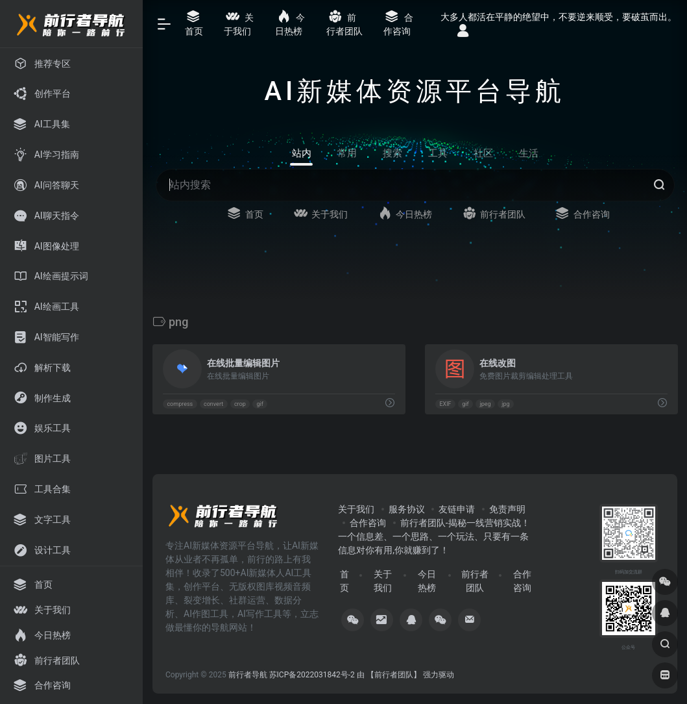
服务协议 (407, 509)
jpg (505, 404)
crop (240, 404)
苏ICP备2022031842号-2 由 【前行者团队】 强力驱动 (361, 674)
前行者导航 (247, 674)
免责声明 (507, 509)
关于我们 (356, 509)
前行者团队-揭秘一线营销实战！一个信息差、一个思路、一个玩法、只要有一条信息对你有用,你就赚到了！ (433, 536)
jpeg (484, 404)
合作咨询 (368, 523)
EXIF (445, 404)
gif (260, 404)
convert (213, 404)
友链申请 (457, 509)
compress (180, 404)
